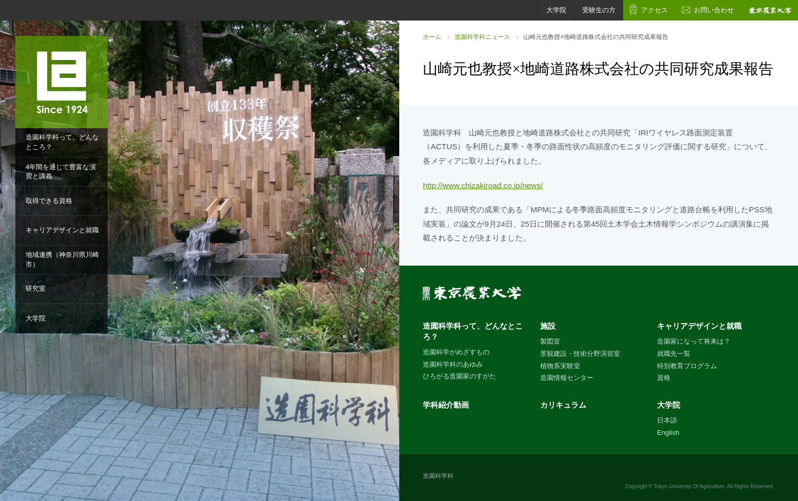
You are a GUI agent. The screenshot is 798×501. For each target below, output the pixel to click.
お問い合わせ (714, 10)
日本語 (667, 420)
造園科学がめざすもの (456, 352)
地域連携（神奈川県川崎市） (62, 259)
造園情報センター (567, 378)
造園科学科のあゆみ (453, 364)
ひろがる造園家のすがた (459, 376)
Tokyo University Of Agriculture (689, 486)
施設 (548, 326)
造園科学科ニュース (482, 37)
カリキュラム (563, 404)
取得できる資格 (49, 201)
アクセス (654, 10)
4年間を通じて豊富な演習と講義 (61, 172)
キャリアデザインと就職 (62, 230)
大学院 (36, 318)
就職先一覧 (673, 353)
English (668, 432)
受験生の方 (599, 10)
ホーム (432, 37)
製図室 (550, 341)
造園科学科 (438, 475)
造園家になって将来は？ (693, 341)
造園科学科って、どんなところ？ (62, 142)
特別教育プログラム (687, 366)
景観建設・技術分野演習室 (580, 353)
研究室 (36, 288)
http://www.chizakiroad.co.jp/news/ (483, 185)
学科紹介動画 (446, 404)
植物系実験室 (560, 366)
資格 (663, 378)
